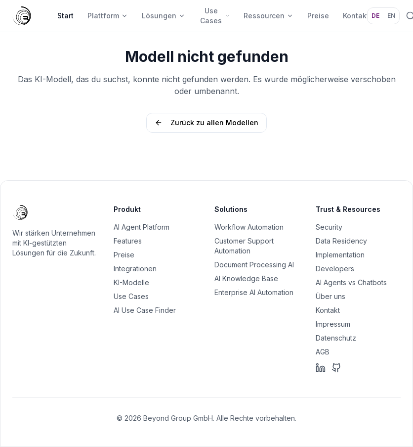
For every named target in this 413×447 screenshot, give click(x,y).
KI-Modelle (131, 282)
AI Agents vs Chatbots (351, 282)
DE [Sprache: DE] (375, 15)
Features (128, 241)
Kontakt (328, 310)
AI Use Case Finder (145, 310)
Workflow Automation (249, 227)
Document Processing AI (254, 264)
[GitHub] (336, 368)
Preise (318, 15)
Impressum (333, 324)
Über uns (330, 296)
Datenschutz (336, 338)
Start (65, 15)
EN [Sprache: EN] (391, 15)
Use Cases (215, 15)
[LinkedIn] (321, 368)
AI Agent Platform (141, 227)
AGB (323, 352)
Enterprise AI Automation (253, 292)
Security (329, 227)
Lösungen (163, 15)
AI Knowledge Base (246, 278)
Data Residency (341, 241)
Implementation (340, 254)
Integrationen (135, 268)
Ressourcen (268, 15)
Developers (335, 268)
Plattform (107, 15)
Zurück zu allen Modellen (206, 122)
